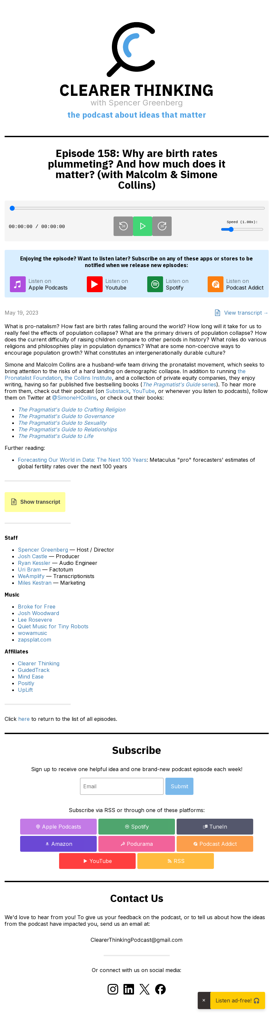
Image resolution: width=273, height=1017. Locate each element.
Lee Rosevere (35, 619)
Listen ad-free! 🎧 (238, 1000)
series (179, 384)
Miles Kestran (34, 582)
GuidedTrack (34, 670)
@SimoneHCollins (74, 397)
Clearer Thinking (38, 663)
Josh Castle (32, 556)
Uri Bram (29, 569)
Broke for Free (36, 606)
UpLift (25, 689)
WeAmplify (31, 576)
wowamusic (32, 633)
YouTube (143, 391)
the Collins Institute (88, 377)
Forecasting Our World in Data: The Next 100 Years (82, 459)
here (24, 719)
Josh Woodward (38, 613)
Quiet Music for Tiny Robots (53, 626)
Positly (26, 683)
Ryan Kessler (34, 563)
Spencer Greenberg (43, 549)
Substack (117, 391)
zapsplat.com (34, 639)
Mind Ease (31, 676)
